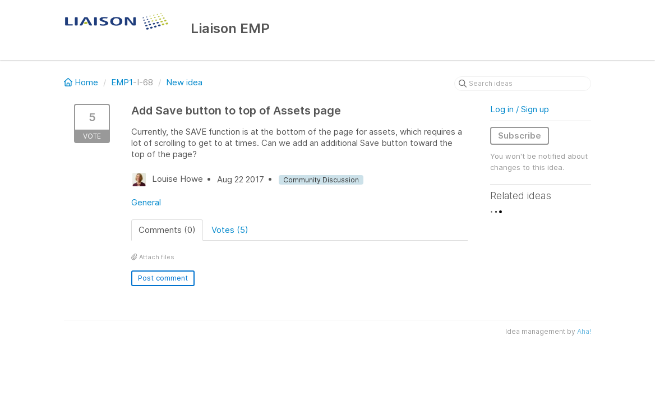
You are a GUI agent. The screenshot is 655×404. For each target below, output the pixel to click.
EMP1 (122, 82)
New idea (184, 82)
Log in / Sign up (519, 109)
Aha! (584, 331)
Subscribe (519, 135)
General (146, 202)
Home (82, 82)
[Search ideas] (522, 83)
